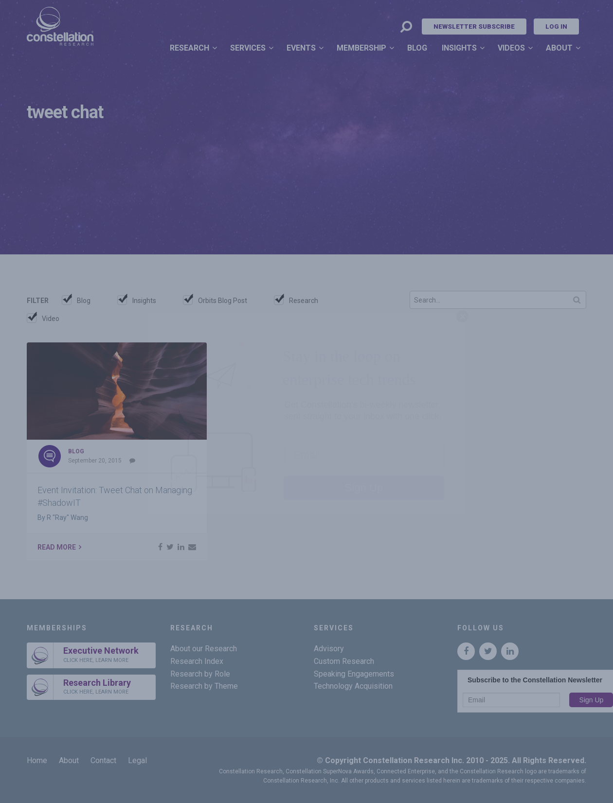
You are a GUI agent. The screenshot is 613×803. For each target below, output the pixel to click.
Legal (137, 760)
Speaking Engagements (354, 673)
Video (50, 318)
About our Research (203, 648)
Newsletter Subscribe (474, 26)
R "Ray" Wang (67, 517)
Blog (417, 48)
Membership (361, 48)
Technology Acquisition (353, 686)
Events (301, 48)
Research (189, 48)
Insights (459, 48)
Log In (556, 26)
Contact (103, 760)
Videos (511, 48)
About (559, 48)
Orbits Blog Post (222, 300)
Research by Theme (204, 686)
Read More (56, 547)
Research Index (196, 661)
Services (248, 48)
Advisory (329, 648)
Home (37, 760)
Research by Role (200, 673)
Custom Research (344, 661)
